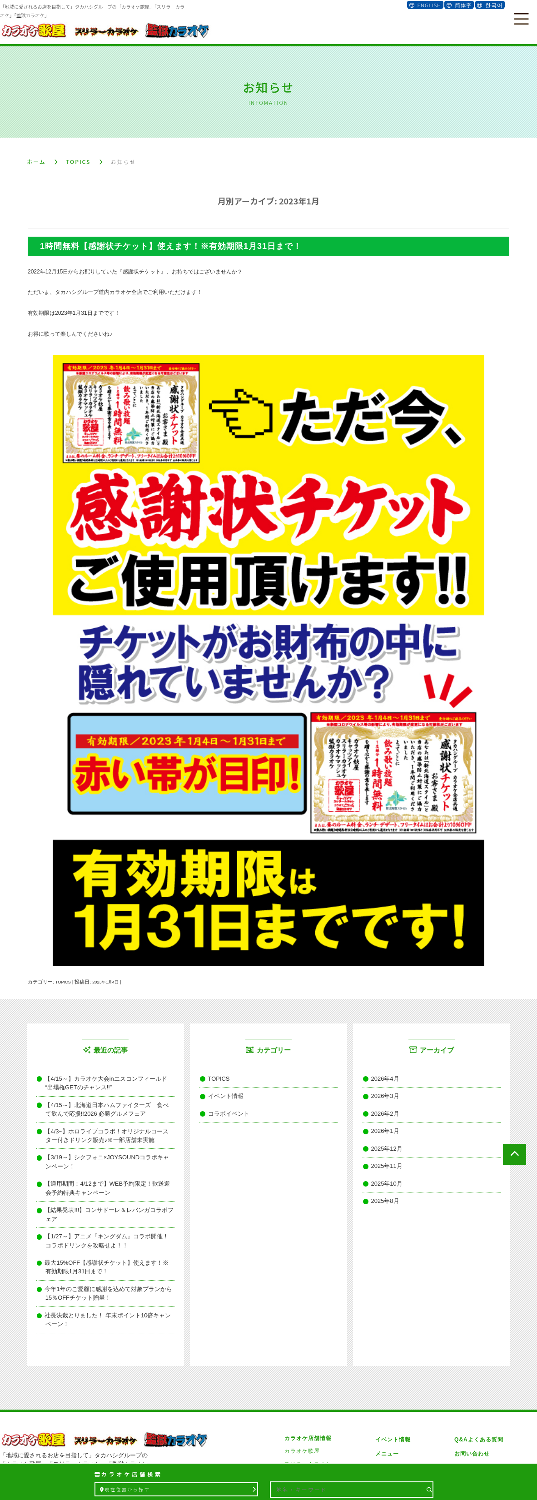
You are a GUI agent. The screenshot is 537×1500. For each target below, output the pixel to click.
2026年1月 (381, 1118)
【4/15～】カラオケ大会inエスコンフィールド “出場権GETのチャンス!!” (109, 1079)
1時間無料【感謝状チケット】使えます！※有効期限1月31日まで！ (171, 244)
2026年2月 (381, 1103)
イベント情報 (221, 1089)
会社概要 (386, 1405)
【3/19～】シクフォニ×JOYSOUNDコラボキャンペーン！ (108, 1139)
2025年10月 (382, 1160)
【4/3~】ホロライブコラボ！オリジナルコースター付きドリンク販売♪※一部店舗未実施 (108, 1121)
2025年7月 (381, 1189)
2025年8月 (381, 1175)
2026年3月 (381, 1089)
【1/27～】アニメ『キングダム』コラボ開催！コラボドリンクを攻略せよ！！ (108, 1193)
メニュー (386, 1379)
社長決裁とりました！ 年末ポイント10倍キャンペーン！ (107, 1254)
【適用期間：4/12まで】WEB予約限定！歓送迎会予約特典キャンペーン (108, 1157)
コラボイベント (224, 1103)
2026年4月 (381, 1075)
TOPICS (78, 160)
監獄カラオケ (302, 1405)
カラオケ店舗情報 (308, 1366)
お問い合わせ (469, 1379)
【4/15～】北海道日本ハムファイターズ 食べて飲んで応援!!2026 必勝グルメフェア (108, 1100)
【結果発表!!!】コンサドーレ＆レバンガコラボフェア (103, 1175)
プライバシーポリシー (481, 1392)
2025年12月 (382, 1132)
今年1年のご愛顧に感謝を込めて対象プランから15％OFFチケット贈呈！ (107, 1236)
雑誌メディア (391, 1392)
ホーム (36, 160)
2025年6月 (381, 1203)
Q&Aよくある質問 (476, 1366)
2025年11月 (382, 1146)
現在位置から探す (177, 1489)
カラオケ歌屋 (302, 1379)
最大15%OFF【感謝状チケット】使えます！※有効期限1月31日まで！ (107, 1214)
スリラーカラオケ (308, 1392)
